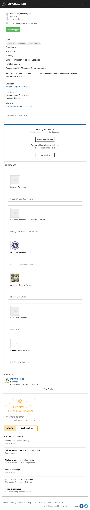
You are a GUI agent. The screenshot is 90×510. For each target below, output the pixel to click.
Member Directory (9, 503)
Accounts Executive (13, 489)
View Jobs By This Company (17, 115)
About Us (21, 503)
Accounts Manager (12, 470)
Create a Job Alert (45, 155)
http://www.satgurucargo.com (19, 106)
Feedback (59, 503)
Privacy (42, 503)
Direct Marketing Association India (18, 492)
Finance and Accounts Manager (18, 441)
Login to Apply (13, 30)
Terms (35, 503)
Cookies (50, 503)
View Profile (48, 389)
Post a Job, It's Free (45, 139)
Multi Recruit (10, 443)
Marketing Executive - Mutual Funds (19, 460)
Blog (29, 503)
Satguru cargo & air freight (17, 87)
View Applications (15, 19)
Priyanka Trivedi (17, 379)
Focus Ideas (10, 453)
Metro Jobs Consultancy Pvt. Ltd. (18, 482)
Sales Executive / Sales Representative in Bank (24, 450)
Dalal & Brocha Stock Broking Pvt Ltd (20, 463)
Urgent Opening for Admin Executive (19, 479)
